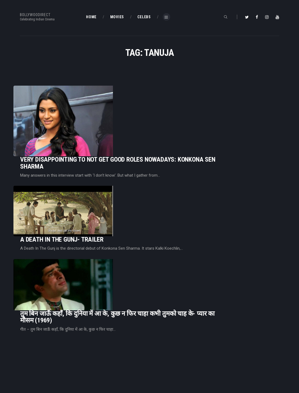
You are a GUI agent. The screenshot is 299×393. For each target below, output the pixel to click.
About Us (94, 365)
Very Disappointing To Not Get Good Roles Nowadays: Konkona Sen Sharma (185, 105)
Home (91, 348)
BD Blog (92, 356)
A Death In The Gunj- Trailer (128, 154)
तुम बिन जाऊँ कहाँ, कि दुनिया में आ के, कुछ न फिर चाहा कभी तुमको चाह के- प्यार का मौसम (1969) (184, 196)
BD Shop (160, 356)
